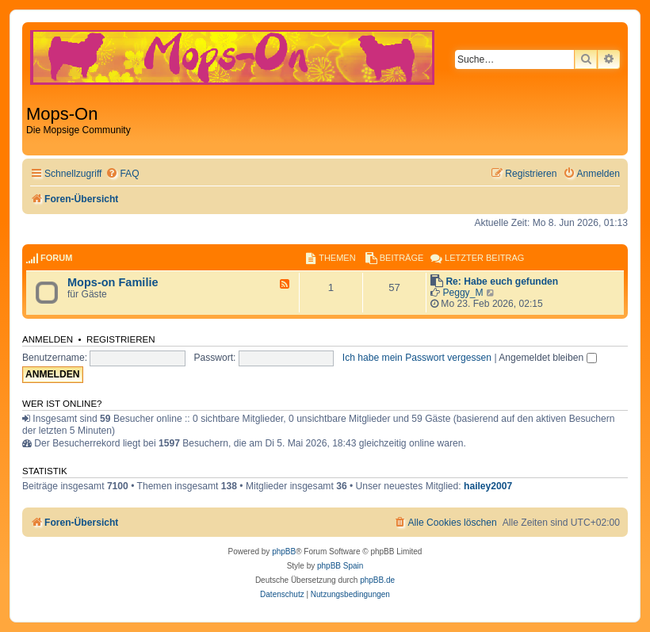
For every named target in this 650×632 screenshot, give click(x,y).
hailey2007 (488, 486)
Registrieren (120, 339)
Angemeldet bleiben (547, 357)
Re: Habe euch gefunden (501, 281)
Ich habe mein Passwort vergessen (416, 357)
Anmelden (47, 339)
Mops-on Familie (113, 282)
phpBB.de (377, 580)
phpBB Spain (340, 565)
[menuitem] (122, 174)
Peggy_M (462, 292)
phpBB (284, 551)
